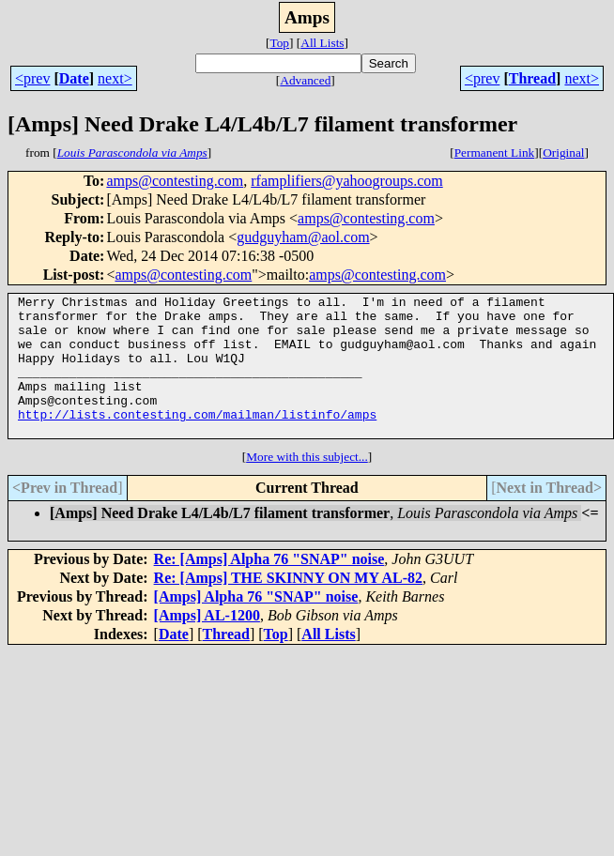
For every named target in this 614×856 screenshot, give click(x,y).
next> (115, 78)
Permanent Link (494, 152)
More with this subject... (307, 485)
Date (74, 78)
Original (563, 152)
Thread (532, 78)
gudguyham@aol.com (303, 237)
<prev (32, 78)
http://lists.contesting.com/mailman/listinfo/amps (197, 439)
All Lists (322, 43)
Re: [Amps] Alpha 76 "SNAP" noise (269, 587)
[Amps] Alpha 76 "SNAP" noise (256, 625)
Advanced (305, 80)
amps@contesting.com (174, 181)
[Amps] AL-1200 (207, 643)
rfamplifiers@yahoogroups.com (346, 181)
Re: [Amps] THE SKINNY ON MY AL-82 (288, 606)
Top (279, 43)
